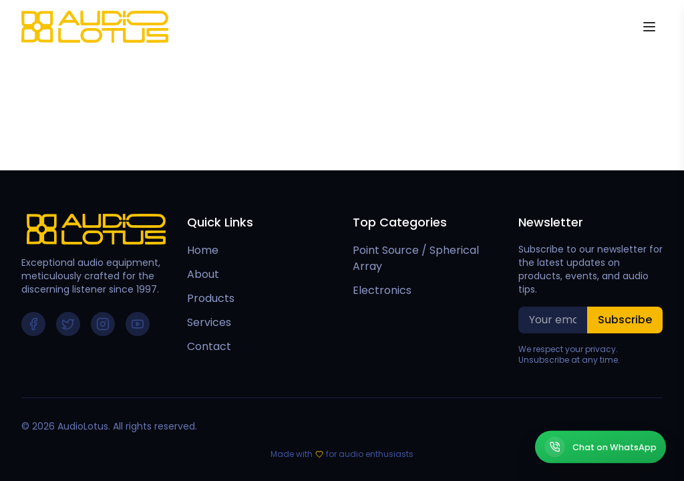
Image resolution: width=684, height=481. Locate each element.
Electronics (382, 290)
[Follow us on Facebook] (33, 324)
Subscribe (625, 319)
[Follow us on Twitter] (68, 324)
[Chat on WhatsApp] (600, 447)
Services (209, 322)
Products (210, 298)
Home (202, 250)
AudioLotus (82, 426)
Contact (209, 346)
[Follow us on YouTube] (138, 324)
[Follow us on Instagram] (103, 324)
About (203, 274)
